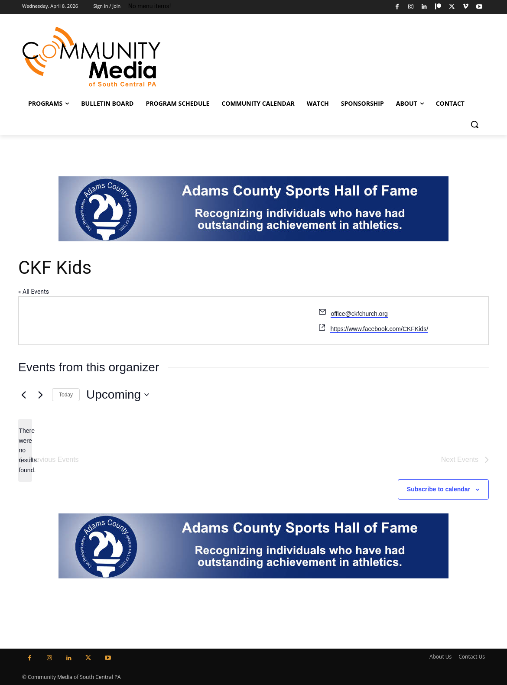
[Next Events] (40, 395)
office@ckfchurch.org (359, 313)
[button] (474, 124)
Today (66, 395)
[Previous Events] (23, 395)
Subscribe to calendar (438, 489)
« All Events (33, 291)
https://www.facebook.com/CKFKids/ (379, 328)
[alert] (25, 450)
